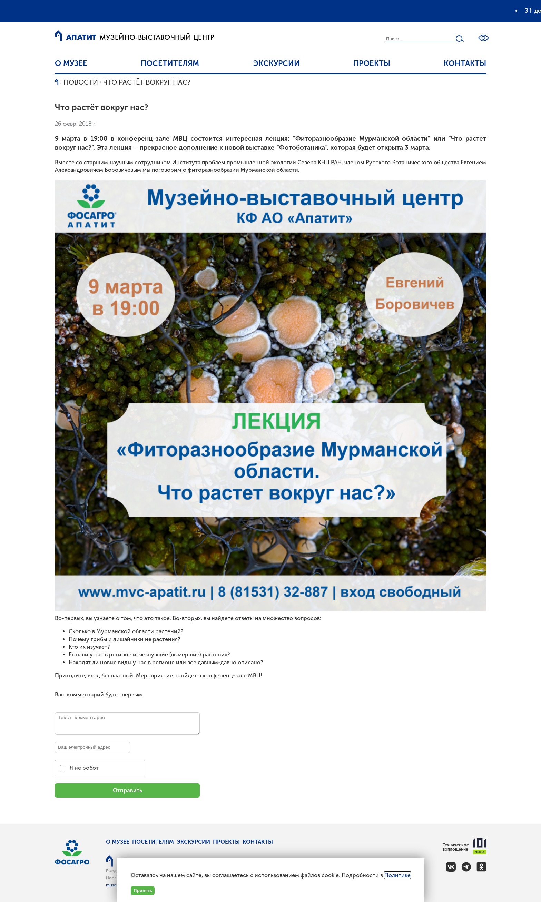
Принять (143, 890)
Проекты (371, 63)
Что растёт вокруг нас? (146, 82)
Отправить (127, 790)
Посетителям (170, 63)
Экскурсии (276, 63)
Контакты (465, 63)
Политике (397, 875)
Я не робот (84, 768)
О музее (71, 63)
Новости (80, 82)
